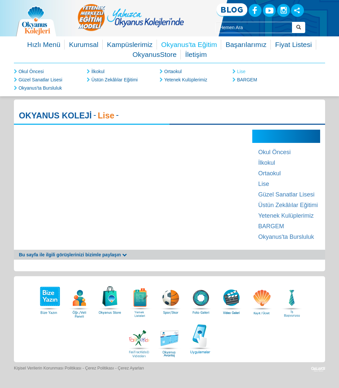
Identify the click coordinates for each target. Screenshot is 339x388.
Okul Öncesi (31, 71)
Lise (241, 71)
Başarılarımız (245, 44)
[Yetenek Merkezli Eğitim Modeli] (131, 17)
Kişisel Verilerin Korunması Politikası (47, 368)
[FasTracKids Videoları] (139, 338)
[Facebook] (255, 10)
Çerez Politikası (99, 368)
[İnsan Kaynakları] (291, 299)
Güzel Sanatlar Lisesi (40, 79)
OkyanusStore (154, 54)
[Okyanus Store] (110, 299)
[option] (131, 17)
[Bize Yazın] (49, 299)
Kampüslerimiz (130, 44)
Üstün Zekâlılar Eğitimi (114, 79)
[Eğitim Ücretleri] (262, 299)
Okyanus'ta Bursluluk (40, 88)
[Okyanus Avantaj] (169, 338)
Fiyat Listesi (293, 44)
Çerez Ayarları (131, 368)
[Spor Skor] (171, 299)
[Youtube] (269, 10)
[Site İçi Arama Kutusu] (253, 27)
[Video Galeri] (231, 299)
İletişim (196, 54)
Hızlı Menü (43, 44)
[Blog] (232, 10)
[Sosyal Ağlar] (297, 10)
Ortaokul (173, 71)
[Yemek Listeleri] (140, 299)
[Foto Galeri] (201, 299)
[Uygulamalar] (200, 338)
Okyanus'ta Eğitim (189, 44)
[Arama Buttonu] (298, 27)
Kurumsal (83, 44)
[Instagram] (283, 10)
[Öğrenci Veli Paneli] (79, 299)
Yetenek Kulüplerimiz (185, 79)
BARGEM (247, 79)
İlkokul (98, 71)
